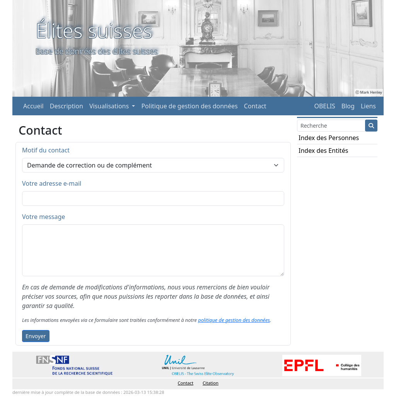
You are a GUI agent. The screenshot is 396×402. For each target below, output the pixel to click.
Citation (210, 383)
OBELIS (324, 106)
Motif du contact (46, 150)
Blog (348, 106)
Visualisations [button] (109, 106)
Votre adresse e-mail (51, 183)
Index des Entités (323, 150)
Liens (368, 106)
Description (66, 106)
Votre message (43, 216)
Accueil (33, 106)
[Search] (331, 126)
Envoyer (36, 336)
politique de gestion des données (234, 319)
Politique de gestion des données (189, 106)
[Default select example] (153, 165)
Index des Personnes (329, 137)
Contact (255, 106)
